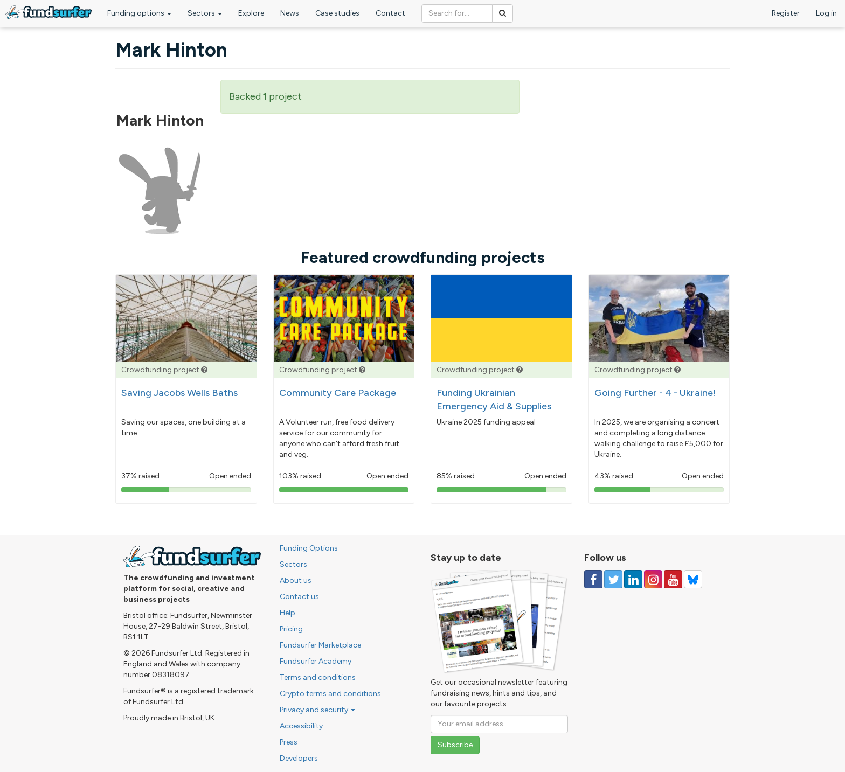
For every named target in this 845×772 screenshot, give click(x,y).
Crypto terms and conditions (330, 693)
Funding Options (309, 548)
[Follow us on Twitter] (613, 579)
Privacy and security (317, 709)
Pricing (291, 629)
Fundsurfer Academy (315, 661)
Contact (390, 13)
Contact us (299, 596)
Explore (251, 13)
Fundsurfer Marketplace (320, 645)
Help (287, 612)
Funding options (139, 13)
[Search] (502, 13)
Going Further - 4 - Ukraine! (655, 393)
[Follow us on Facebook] (593, 579)
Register (786, 13)
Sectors (205, 13)
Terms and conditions (318, 677)
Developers (299, 758)
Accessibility (301, 726)
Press (288, 742)
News (289, 13)
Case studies (337, 13)
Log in (826, 13)
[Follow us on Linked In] (633, 579)
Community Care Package (337, 393)
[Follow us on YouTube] (673, 579)
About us (295, 580)
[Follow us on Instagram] (653, 579)
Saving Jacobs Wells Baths (179, 393)
